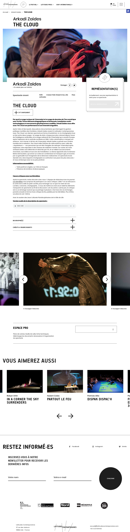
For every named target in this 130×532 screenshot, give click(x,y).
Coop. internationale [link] (64, 5)
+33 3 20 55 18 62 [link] (96, 528)
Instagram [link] (97, 446)
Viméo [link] (122, 446)
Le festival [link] (33, 5)
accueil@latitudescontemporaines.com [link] (104, 526)
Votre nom (13, 477)
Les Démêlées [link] (18, 181)
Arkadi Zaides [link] (16, 12)
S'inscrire (110, 478)
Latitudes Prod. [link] (47, 5)
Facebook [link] (74, 446)
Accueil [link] (6, 12)
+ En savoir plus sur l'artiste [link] (22, 87)
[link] (128, 11)
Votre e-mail (60, 477)
